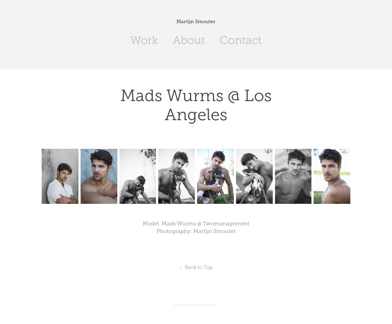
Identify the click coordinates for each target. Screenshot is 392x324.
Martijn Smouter (196, 21)
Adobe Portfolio (206, 305)
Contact (241, 40)
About (189, 40)
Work (144, 40)
